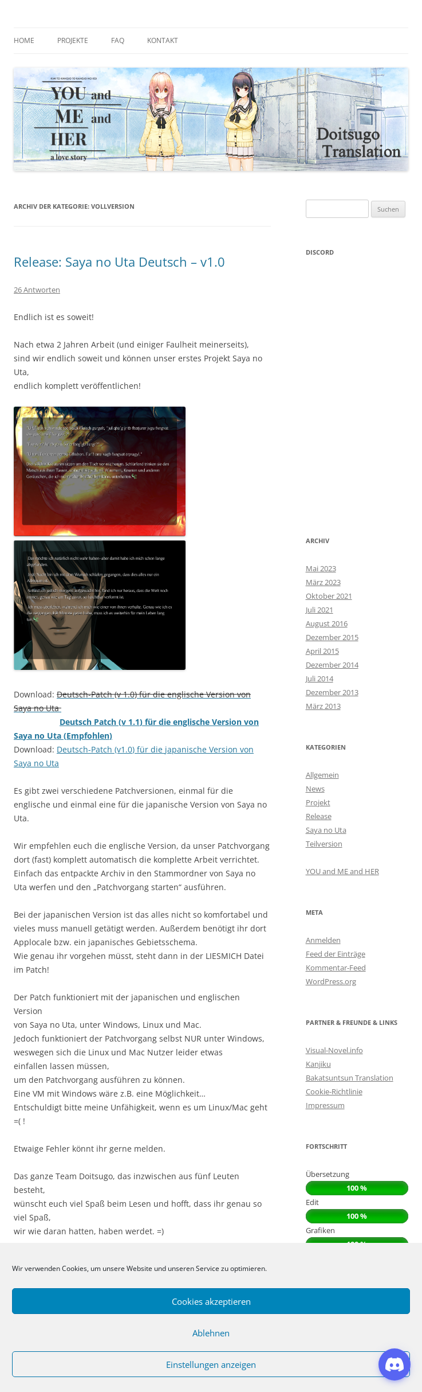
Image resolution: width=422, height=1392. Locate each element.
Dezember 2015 (332, 637)
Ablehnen (211, 1333)
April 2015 (322, 651)
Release (319, 816)
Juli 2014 (319, 678)
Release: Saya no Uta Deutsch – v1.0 (119, 261)
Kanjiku (318, 1064)
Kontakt (162, 40)
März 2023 (323, 582)
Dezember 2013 (332, 692)
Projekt (318, 802)
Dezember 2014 (332, 665)
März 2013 (323, 706)
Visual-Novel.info (334, 1050)
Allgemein (322, 775)
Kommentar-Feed (336, 967)
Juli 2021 (319, 610)
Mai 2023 (321, 568)
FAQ (117, 40)
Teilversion (324, 844)
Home (24, 40)
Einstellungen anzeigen (211, 1364)
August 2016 (327, 623)
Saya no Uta (326, 830)
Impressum (325, 1105)
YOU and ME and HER (342, 871)
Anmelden (323, 940)
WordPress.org (331, 981)
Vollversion (325, 857)
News (315, 788)
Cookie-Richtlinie (334, 1091)
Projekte (72, 40)
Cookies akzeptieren (211, 1301)
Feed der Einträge (335, 954)
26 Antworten (37, 289)
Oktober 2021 (329, 596)
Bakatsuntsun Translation (349, 1078)
